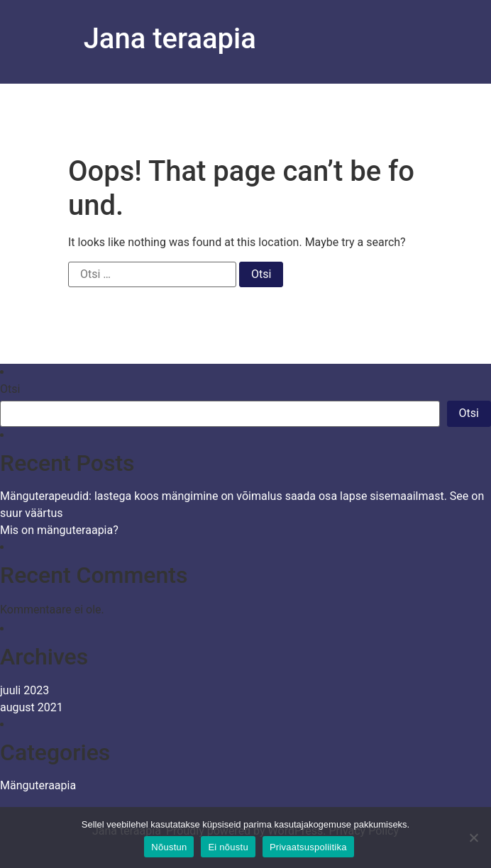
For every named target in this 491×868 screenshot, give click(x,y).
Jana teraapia (170, 38)
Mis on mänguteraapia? (59, 530)
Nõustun (169, 847)
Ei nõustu (228, 847)
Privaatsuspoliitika (308, 847)
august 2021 (31, 707)
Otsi (10, 389)
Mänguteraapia (38, 785)
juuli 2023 (24, 690)
